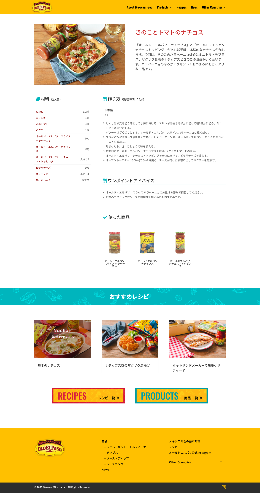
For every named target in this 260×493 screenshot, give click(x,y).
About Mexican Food (139, 7)
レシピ (173, 447)
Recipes (181, 7)
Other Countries (212, 7)
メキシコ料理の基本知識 (184, 441)
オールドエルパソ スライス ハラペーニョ (114, 263)
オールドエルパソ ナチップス (147, 262)
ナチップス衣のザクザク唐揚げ (127, 365)
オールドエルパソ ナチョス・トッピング (180, 263)
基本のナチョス (49, 365)
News (194, 7)
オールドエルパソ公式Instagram (190, 452)
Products (162, 7)
